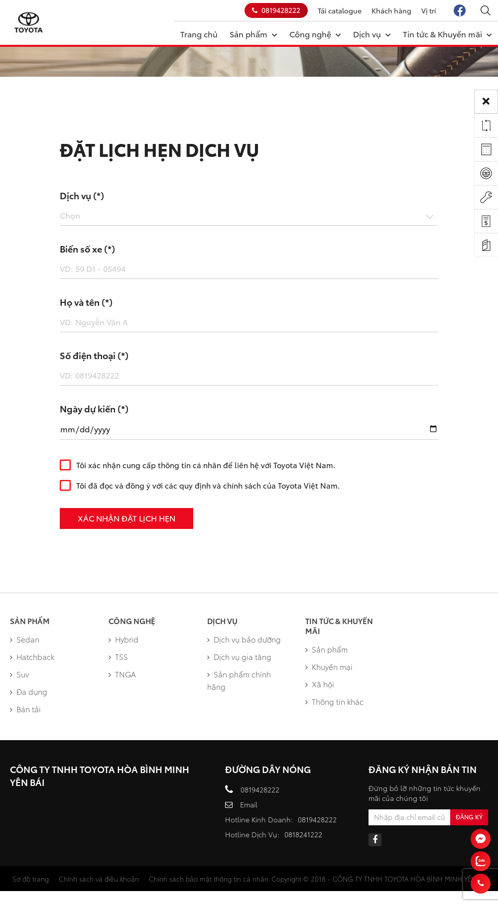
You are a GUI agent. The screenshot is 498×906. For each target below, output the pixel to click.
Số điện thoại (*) (94, 355)
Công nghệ (315, 33)
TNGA (122, 673)
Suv (19, 673)
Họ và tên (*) (86, 301)
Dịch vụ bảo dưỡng (244, 639)
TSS (118, 656)
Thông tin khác (334, 701)
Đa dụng (28, 691)
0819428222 (276, 10)
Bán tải (25, 708)
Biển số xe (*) (87, 248)
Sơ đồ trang (30, 878)
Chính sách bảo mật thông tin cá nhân (208, 878)
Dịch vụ (372, 33)
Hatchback (32, 656)
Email (248, 804)
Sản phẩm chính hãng (239, 680)
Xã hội (319, 683)
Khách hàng (391, 10)
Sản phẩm (253, 33)
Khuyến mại (329, 666)
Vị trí (428, 10)
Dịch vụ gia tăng (239, 656)
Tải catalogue (340, 10)
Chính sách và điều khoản (99, 878)
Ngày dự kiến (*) (94, 408)
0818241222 (303, 834)
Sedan (24, 639)
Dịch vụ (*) (82, 195)
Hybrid (123, 639)
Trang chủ (199, 33)
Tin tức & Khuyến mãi (447, 33)
